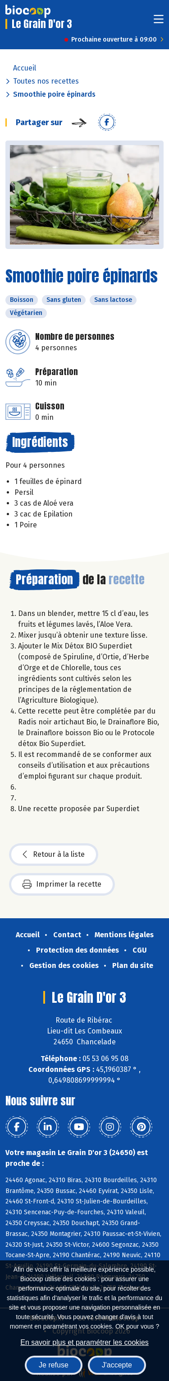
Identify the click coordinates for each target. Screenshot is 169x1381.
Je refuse (54, 1365)
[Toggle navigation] (159, 22)
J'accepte (117, 1365)
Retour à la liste (54, 854)
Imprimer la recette (62, 884)
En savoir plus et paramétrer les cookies (84, 1342)
